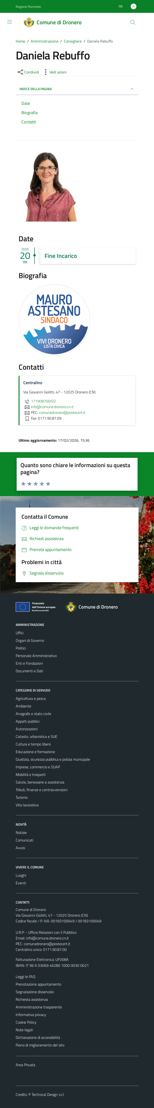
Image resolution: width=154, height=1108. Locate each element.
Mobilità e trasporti (30, 774)
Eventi (21, 883)
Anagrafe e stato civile (33, 713)
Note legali (24, 1030)
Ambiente (23, 706)
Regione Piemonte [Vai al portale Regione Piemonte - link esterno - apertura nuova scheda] (28, 6)
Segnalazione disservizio (35, 992)
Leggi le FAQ (25, 976)
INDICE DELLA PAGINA (77, 89)
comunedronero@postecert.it (47, 944)
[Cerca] (132, 22)
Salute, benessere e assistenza (40, 782)
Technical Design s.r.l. (48, 1094)
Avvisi (20, 848)
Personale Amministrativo (36, 655)
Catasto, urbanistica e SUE (36, 736)
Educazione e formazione (35, 752)
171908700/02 (39, 401)
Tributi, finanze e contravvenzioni (41, 790)
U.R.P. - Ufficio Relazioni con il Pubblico (46, 932)
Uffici (20, 633)
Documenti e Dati (29, 671)
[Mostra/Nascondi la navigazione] (9, 22)
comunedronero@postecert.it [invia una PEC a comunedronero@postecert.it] (62, 412)
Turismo (22, 797)
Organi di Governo (30, 640)
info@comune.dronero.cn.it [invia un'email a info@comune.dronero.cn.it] (48, 407)
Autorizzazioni (27, 729)
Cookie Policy (26, 1022)
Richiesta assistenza (32, 999)
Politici (21, 648)
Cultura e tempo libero (33, 744)
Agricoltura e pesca (31, 698)
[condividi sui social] (28, 72)
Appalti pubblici (28, 721)
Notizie (21, 832)
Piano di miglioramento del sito (40, 1045)
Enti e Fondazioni (29, 663)
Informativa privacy (31, 1014)
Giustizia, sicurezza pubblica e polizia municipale (53, 759)
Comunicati (24, 840)
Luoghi (21, 875)
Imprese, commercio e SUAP (38, 767)
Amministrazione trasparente (39, 1007)
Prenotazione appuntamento (38, 984)
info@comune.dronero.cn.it (47, 938)
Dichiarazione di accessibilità (38, 1037)
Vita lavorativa (27, 805)
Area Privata (25, 1065)
